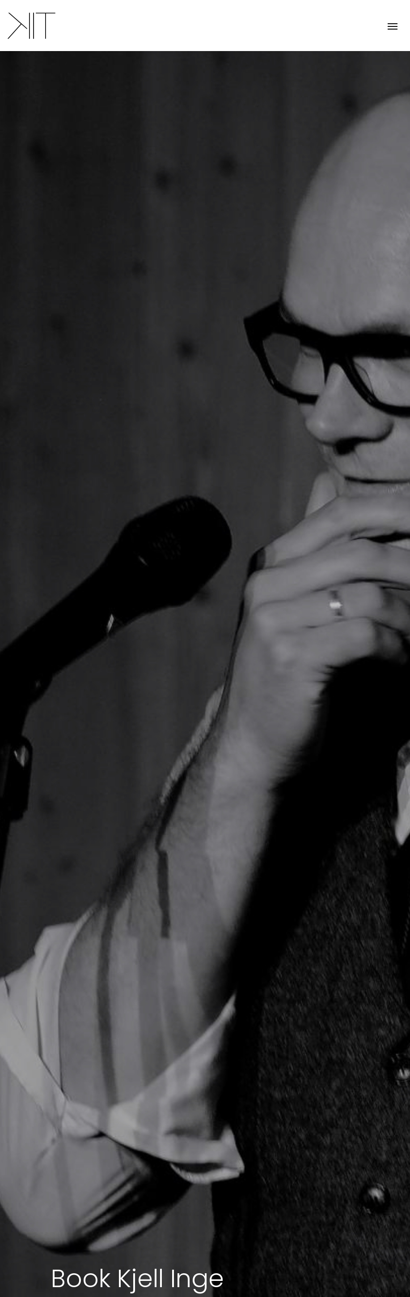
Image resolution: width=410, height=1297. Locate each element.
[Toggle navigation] (392, 25)
